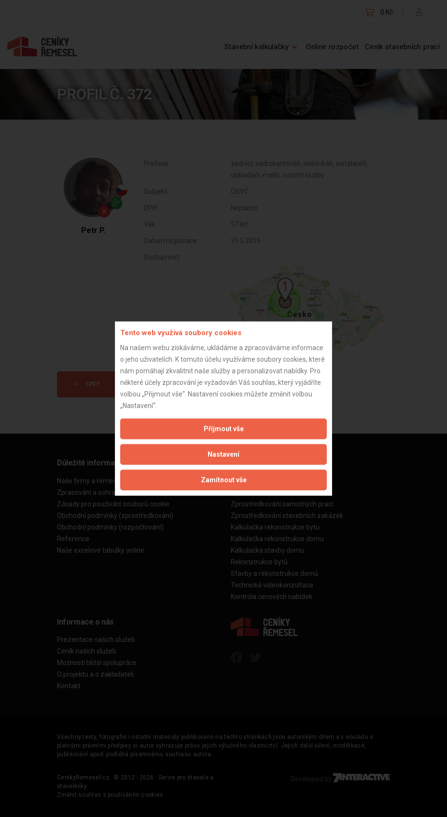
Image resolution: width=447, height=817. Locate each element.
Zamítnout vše (224, 479)
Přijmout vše (224, 428)
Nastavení (223, 454)
